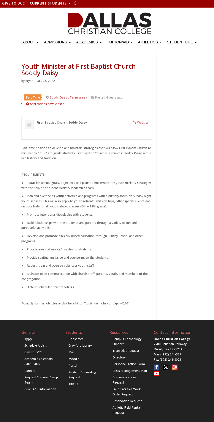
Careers (29, 371)
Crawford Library (80, 345)
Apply (28, 339)
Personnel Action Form (129, 364)
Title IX (73, 384)
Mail (71, 352)
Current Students (48, 4)
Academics (87, 42)
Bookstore (76, 339)
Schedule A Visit (35, 345)
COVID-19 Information (40, 389)
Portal (72, 365)
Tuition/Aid (118, 42)
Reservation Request (127, 401)
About (28, 42)
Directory (119, 357)
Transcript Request (126, 351)
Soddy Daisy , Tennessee (67, 97)
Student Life (180, 42)
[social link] (156, 367)
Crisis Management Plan (130, 371)
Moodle (73, 359)
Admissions (55, 42)
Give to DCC (13, 4)
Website (143, 122)
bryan (29, 81)
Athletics (148, 42)
